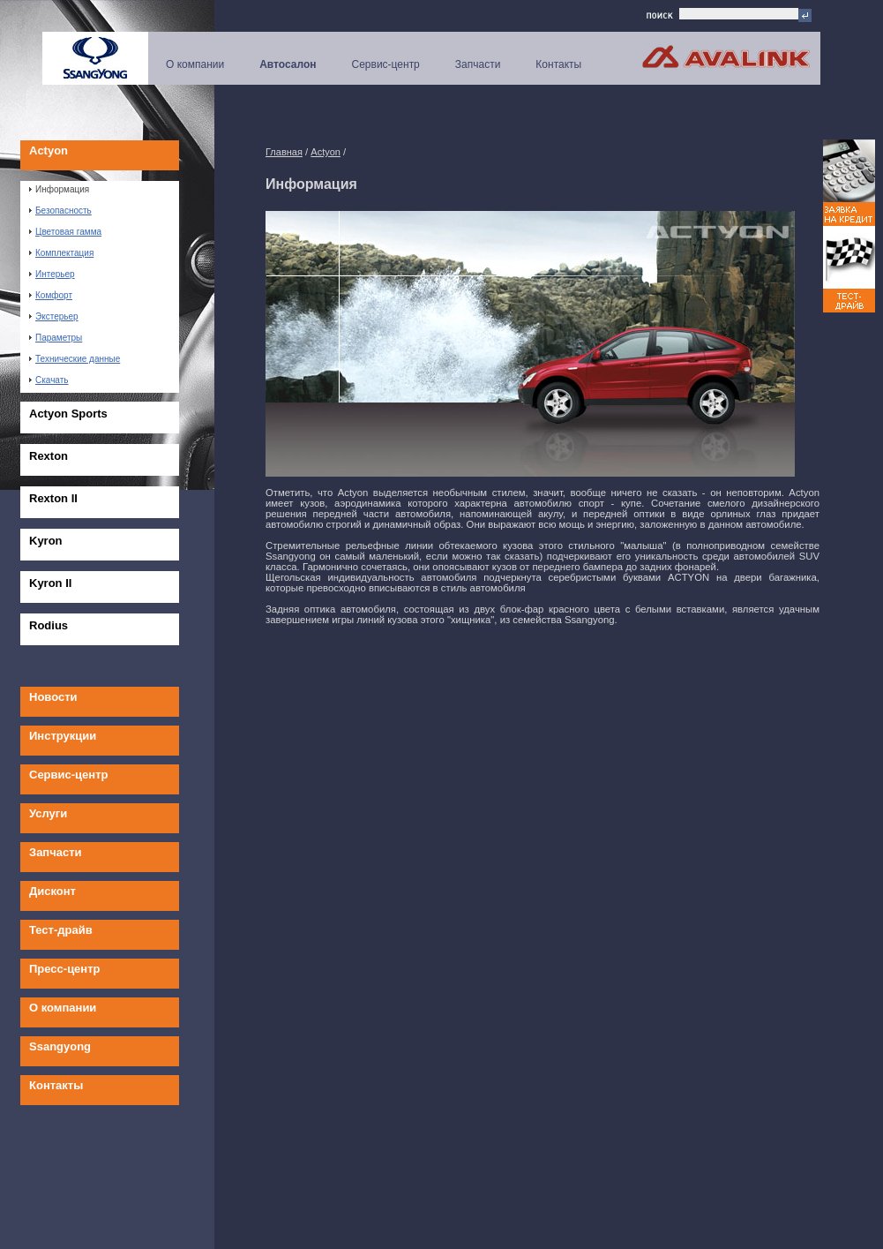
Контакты (558, 64)
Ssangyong (60, 1046)
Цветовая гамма (65, 232)
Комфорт (50, 295)
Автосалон (287, 64)
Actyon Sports (68, 413)
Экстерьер (54, 316)
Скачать (49, 380)
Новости (53, 697)
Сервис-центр (386, 64)
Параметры (55, 337)
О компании (195, 64)
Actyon (48, 150)
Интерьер (52, 274)
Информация (59, 189)
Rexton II (53, 498)
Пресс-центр (65, 968)
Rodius (48, 625)
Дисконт (52, 891)
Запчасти (478, 64)
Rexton (48, 456)
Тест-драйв (61, 930)
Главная (284, 152)
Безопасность (60, 210)
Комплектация (61, 253)
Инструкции (62, 735)
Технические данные (74, 359)
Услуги (48, 813)
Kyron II (50, 583)
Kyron (46, 540)
